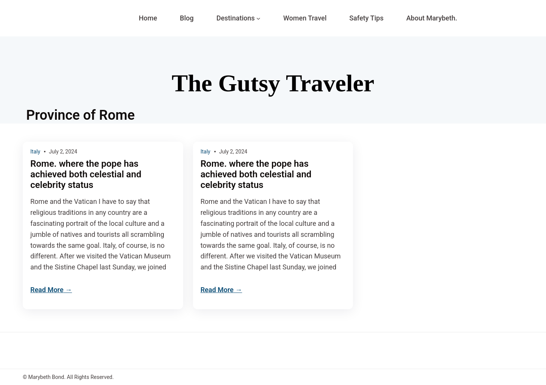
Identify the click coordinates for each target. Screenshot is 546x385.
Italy (35, 152)
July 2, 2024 (63, 152)
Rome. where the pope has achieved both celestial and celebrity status (85, 174)
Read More (46, 290)
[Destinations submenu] (258, 18)
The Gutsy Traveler (273, 83)
